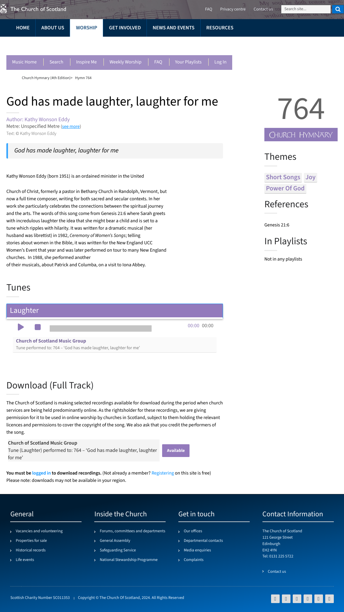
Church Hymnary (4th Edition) (46, 78)
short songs (283, 177)
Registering (163, 473)
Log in (220, 62)
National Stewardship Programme (129, 560)
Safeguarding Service (118, 550)
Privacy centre (233, 9)
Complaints (194, 560)
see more (71, 126)
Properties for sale (31, 541)
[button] (21, 328)
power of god (285, 188)
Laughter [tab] (114, 310)
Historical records (31, 550)
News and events (173, 28)
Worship (86, 28)
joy (310, 177)
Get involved (125, 28)
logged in (41, 473)
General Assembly (115, 541)
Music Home (24, 62)
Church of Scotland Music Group (78, 344)
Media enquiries (197, 550)
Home (22, 28)
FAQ (158, 62)
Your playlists (188, 62)
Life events (25, 560)
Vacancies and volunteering (39, 531)
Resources (219, 28)
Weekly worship (125, 62)
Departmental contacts (203, 541)
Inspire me (86, 62)
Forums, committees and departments (132, 531)
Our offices (193, 531)
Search (56, 62)
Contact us (263, 9)
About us (52, 28)
